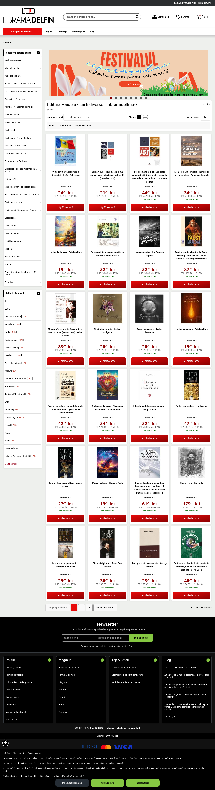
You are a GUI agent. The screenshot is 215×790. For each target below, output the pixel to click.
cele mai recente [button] (77, 141)
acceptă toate (143, 783)
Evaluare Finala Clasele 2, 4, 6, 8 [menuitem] (20, 108)
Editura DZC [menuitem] (10, 203)
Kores (7, 457)
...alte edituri (11, 488)
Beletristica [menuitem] (10, 242)
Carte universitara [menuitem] (13, 226)
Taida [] (10, 465)
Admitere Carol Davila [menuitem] (15, 177)
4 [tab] (126, 122)
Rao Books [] (13, 410)
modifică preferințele (72, 783)
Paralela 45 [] (13, 379)
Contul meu (161, 17)
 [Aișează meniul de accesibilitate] (5, 743)
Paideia (63, 210)
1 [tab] (111, 122)
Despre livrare (12, 721)
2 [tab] (116, 122)
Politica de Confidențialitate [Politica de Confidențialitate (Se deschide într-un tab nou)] (174, 768)
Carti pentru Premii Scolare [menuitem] (18, 162)
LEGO (7, 333)
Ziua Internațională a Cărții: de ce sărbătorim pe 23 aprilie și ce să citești (185, 710)
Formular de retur (67, 699)
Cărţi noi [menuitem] (49, 31)
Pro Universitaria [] (16, 387)
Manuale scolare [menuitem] (13, 92)
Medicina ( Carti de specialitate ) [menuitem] (20, 211)
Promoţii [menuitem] (62, 31)
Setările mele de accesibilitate (126, 706)
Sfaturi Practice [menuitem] (12, 281)
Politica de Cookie (14, 699)
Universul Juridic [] (16, 341)
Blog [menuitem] (92, 31)
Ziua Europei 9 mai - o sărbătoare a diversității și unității (186, 700)
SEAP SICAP (12, 743)
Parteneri (63, 736)
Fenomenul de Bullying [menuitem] (16, 185)
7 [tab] (141, 122)
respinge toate (107, 783)
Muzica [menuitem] (8, 273)
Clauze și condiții (14, 691)
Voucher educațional (16, 736)
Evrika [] (11, 356)
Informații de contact (69, 691)
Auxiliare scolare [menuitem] (13, 100)
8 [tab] (146, 122)
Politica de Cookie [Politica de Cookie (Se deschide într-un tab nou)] (173, 758)
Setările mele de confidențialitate (127, 699)
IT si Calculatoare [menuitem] (13, 265)
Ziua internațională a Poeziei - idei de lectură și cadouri (185, 719)
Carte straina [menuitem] (11, 250)
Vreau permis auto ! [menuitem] (14, 146)
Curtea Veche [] (14, 372)
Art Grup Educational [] (18, 418)
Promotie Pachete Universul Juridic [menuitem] (22, 218)
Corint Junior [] (14, 364)
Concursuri (11, 728)
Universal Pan (11, 472)
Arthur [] (11, 395)
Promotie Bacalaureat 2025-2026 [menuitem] (21, 115)
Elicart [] (11, 449)
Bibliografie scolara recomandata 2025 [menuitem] (21, 194)
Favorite (183, 17)
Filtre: (52, 150)
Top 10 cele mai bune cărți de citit (180, 691)
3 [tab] (121, 122)
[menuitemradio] (139, 141)
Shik (7, 426)
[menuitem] (22, 31)
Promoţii (63, 714)
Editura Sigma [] (15, 441)
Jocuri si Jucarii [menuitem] (12, 139)
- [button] (38, 77)
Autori (61, 728)
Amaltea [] (12, 434)
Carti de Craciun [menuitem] (12, 257)
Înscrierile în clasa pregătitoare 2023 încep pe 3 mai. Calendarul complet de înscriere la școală (186, 731)
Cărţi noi (63, 706)
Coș (203, 16)
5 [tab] (131, 122)
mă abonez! (141, 661)
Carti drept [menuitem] (10, 154)
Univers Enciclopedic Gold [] (20, 480)
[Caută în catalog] (137, 17)
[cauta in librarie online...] (98, 17)
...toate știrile (170, 740)
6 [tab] (136, 122)
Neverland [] (13, 348)
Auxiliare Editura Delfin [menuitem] (16, 170)
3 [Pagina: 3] (88, 632)
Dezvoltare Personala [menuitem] (15, 123)
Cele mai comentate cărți (124, 691)
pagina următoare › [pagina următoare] (104, 632)
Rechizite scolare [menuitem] (13, 84)
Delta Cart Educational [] (19, 403)
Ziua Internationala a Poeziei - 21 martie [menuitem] (20, 297)
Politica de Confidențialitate (19, 706)
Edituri (62, 721)
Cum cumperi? (13, 714)
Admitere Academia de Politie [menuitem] (19, 131)
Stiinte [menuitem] (8, 288)
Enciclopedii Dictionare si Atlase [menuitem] (20, 234)
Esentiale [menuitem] (9, 306)
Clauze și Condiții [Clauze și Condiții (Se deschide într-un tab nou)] (197, 768)
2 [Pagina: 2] (80, 632)
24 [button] (205, 141)
